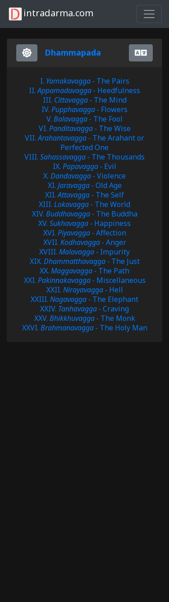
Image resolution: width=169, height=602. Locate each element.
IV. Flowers (84, 109)
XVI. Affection (84, 233)
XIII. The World (84, 204)
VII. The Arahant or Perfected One (84, 142)
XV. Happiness (84, 223)
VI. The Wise (85, 128)
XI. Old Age (85, 185)
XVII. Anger (84, 242)
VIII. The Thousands (84, 157)
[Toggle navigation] (149, 14)
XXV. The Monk (84, 318)
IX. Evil (84, 166)
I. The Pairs (84, 81)
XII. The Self (84, 195)
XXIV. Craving (84, 309)
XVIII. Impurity (84, 252)
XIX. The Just (85, 261)
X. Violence (84, 176)
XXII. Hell (84, 290)
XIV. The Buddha (84, 214)
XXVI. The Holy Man (84, 328)
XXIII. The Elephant (84, 299)
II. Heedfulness (84, 90)
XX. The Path (84, 271)
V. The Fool (84, 119)
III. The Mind (85, 100)
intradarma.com (50, 14)
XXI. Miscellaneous (85, 280)
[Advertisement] (79, 391)
